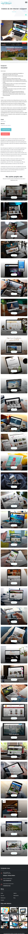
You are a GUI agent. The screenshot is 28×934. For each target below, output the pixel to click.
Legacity (14, 616)
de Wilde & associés (14, 404)
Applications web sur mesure (14, 213)
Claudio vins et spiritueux (14, 712)
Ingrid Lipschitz (14, 635)
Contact (2, 900)
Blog (14, 898)
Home (2, 893)
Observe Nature (14, 751)
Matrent (14, 539)
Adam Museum (14, 462)
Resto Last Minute (14, 249)
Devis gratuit (5, 134)
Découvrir (14, 197)
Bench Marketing (14, 828)
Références (3, 898)
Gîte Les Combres (14, 346)
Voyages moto (14, 288)
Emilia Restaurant (14, 577)
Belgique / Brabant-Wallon (9, 875)
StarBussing (14, 481)
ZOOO (14, 384)
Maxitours (14, 790)
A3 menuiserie (14, 809)
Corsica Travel (14, 519)
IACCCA (14, 442)
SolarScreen (14, 847)
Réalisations (16, 895)
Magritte (14, 423)
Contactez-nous (6, 129)
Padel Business (14, 732)
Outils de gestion (14, 522)
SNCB (14, 770)
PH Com (14, 500)
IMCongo (14, 558)
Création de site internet (14, 194)
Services (2, 895)
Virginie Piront (14, 307)
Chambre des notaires (14, 269)
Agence (14, 893)
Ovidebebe (14, 365)
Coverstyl (14, 674)
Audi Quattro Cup (14, 693)
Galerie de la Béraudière (14, 192)
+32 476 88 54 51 (7, 880)
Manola (14, 230)
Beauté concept (14, 327)
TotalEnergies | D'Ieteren (14, 655)
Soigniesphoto (14, 597)
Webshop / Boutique (14, 252)
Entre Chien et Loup (14, 211)
